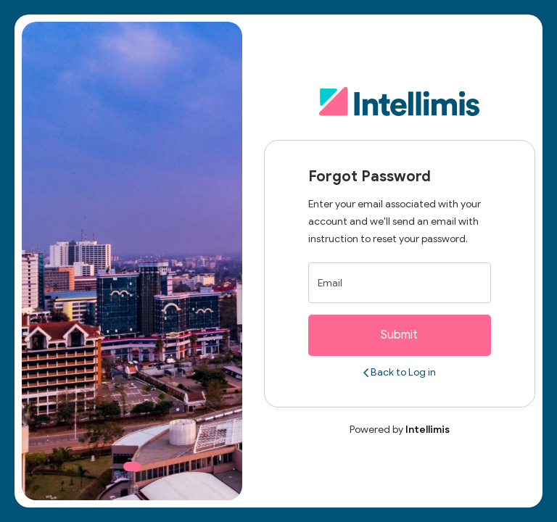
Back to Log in (399, 372)
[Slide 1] (132, 466)
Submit (399, 335)
